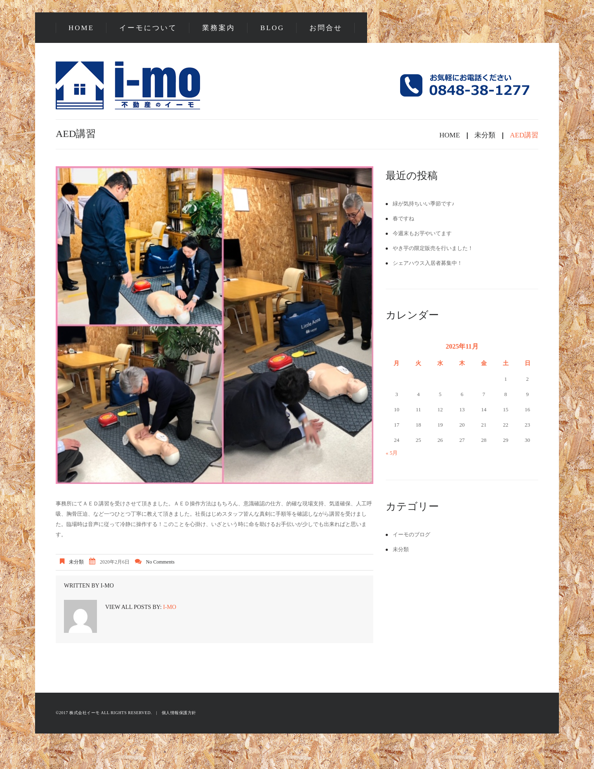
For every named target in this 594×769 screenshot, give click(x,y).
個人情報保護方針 (179, 712)
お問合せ (325, 28)
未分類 (484, 135)
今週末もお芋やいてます (422, 233)
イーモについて (148, 28)
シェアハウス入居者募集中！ (427, 263)
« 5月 (392, 453)
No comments (160, 562)
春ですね (403, 218)
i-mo (107, 586)
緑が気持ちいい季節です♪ (424, 204)
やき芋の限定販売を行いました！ (433, 248)
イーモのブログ (411, 534)
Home (81, 28)
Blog (272, 28)
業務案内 (218, 28)
